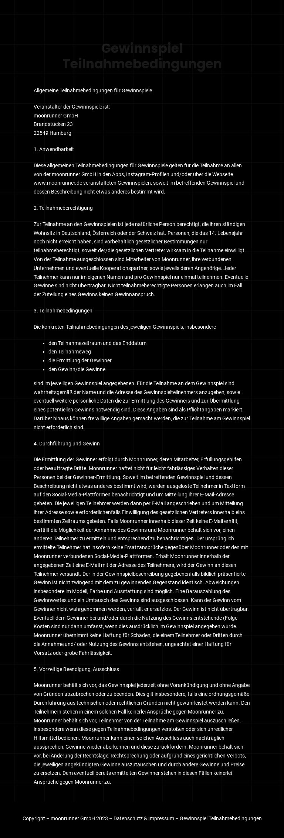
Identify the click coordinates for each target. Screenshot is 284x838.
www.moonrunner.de (58, 183)
